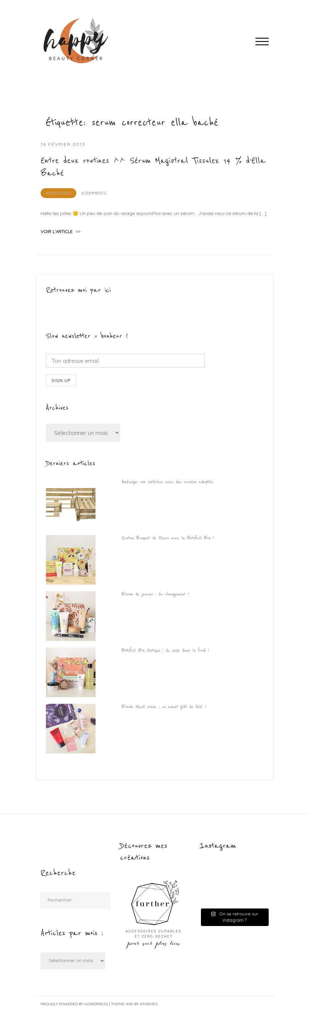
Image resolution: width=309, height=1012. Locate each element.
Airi (129, 1003)
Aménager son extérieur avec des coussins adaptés (167, 482)
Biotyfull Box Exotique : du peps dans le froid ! (165, 650)
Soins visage (58, 192)
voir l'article (60, 231)
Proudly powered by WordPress (74, 1003)
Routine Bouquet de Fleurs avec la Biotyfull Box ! (168, 538)
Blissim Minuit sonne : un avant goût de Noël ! (164, 706)
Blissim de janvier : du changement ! (155, 594)
